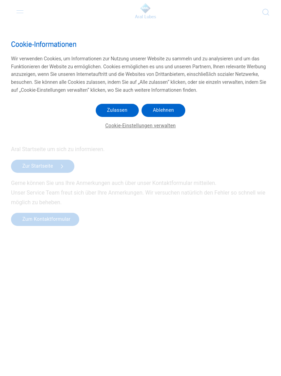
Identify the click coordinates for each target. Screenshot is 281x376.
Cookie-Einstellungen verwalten (140, 125)
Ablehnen (163, 110)
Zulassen (117, 110)
